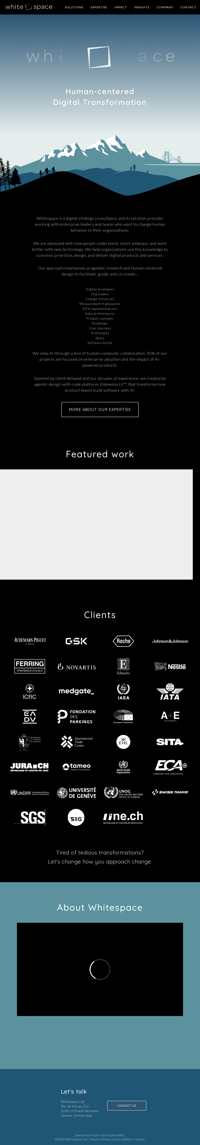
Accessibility (122, 1139)
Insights (142, 7)
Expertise (99, 7)
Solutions (74, 7)
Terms (95, 1139)
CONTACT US (126, 1105)
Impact (120, 7)
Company (165, 7)
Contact (188, 7)
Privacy (106, 1139)
